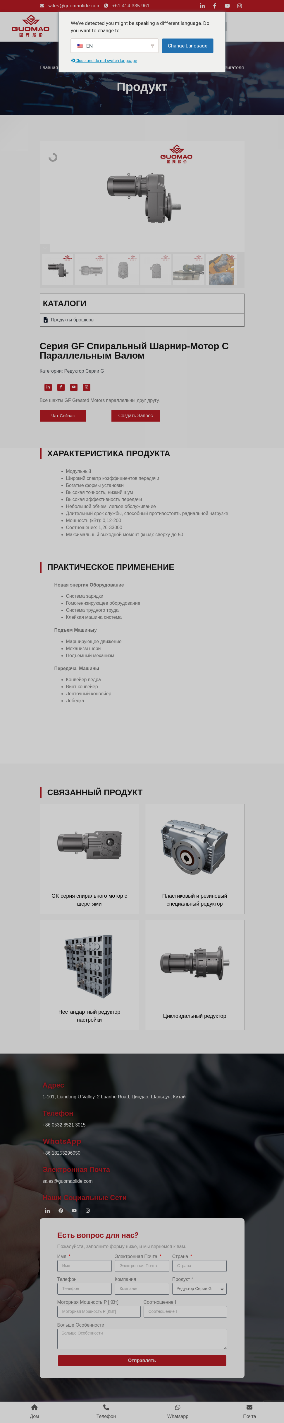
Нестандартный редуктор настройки (89, 1016)
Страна (181, 1256)
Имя (62, 1256)
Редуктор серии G (84, 371)
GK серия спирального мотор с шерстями (89, 900)
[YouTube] (74, 387)
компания (125, 1279)
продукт (142, 87)
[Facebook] (61, 387)
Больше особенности (80, 1325)
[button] (63, 416)
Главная (49, 67)
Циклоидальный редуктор (194, 1016)
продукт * (182, 1279)
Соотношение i (160, 1302)
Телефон (67, 1279)
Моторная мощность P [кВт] (88, 1302)
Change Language (187, 45)
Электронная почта (137, 1256)
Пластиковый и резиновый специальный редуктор (194, 900)
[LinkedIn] (48, 387)
